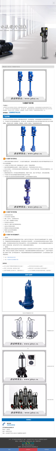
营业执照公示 (35, 446)
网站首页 (5, 66)
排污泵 (9, 66)
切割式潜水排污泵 (11, 257)
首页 (9, 449)
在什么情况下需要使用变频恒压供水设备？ (13, 266)
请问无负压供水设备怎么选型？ (36, 266)
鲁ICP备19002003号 (27, 446)
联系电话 (47, 449)
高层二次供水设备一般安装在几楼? (12, 268)
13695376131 (14, 112)
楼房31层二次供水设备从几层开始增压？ (38, 268)
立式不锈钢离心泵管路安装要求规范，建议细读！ (40, 270)
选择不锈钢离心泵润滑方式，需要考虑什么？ (14, 270)
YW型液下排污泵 (16, 66)
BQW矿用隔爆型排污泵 (28, 313)
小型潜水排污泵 (50, 366)
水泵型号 (28, 449)
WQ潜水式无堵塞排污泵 (12, 259)
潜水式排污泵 (50, 399)
